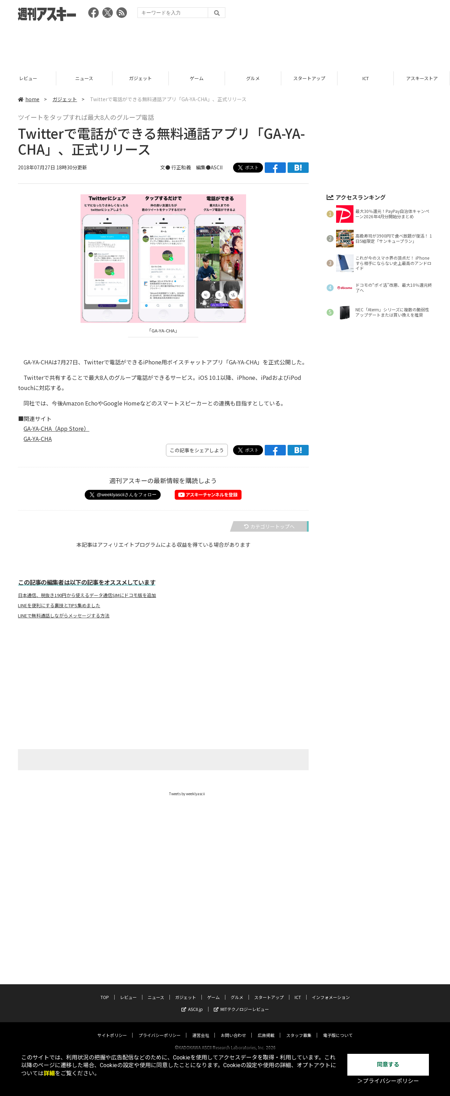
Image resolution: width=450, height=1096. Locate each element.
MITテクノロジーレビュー (241, 1002)
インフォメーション (331, 990)
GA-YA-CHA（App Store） (56, 428)
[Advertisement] (225, 44)
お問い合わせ (233, 1028)
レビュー (46, 78)
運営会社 (200, 1028)
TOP (105, 990)
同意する (388, 1064)
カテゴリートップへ (269, 526)
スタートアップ (327, 78)
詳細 (49, 1073)
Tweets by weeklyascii (187, 793)
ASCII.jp (192, 1002)
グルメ (271, 78)
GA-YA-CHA (38, 438)
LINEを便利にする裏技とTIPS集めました (59, 605)
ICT (383, 78)
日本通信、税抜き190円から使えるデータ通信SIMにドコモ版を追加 (87, 595)
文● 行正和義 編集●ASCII (191, 167)
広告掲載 (266, 1028)
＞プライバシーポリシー (388, 1081)
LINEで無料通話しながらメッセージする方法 (63, 615)
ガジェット (158, 78)
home (28, 99)
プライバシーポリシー (160, 1028)
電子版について (338, 1028)
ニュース (102, 78)
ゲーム (214, 78)
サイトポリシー (112, 1028)
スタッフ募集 (298, 1028)
